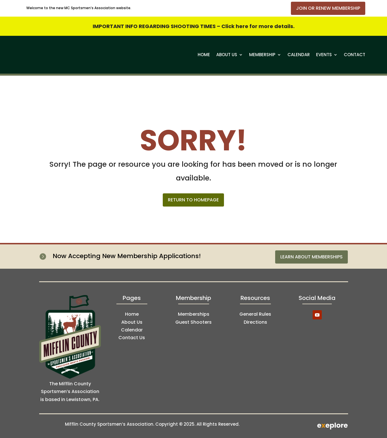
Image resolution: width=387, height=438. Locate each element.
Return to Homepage (193, 200)
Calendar (298, 55)
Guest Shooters (193, 322)
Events (324, 55)
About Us (226, 55)
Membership (262, 55)
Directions (255, 322)
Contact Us (131, 337)
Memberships (193, 314)
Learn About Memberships (311, 257)
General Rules (255, 314)
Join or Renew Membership (328, 8)
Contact (354, 55)
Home (204, 55)
